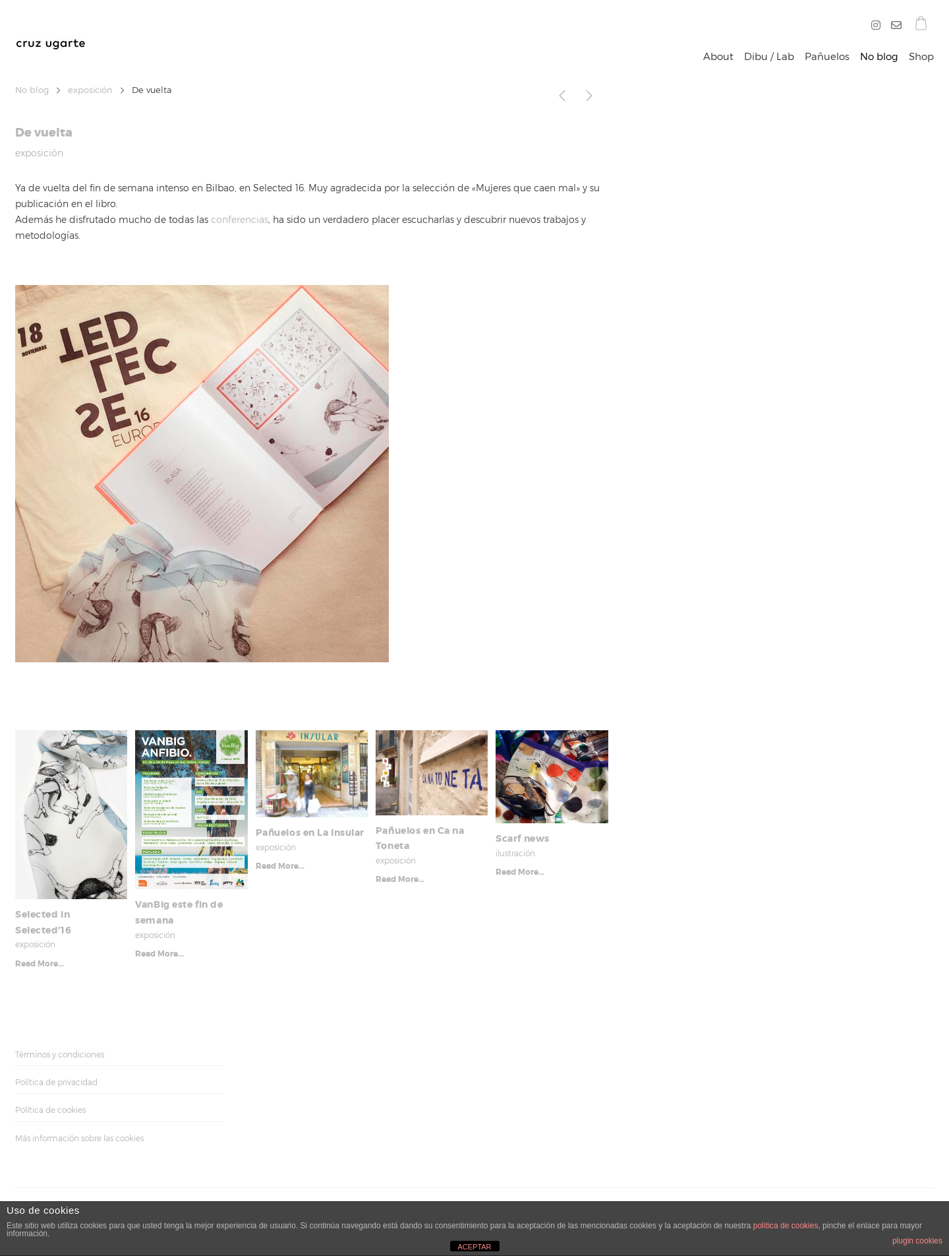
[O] (894, 26)
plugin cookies (917, 1240)
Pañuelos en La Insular (310, 832)
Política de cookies (50, 1110)
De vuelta (43, 133)
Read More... (39, 963)
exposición (90, 90)
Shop (921, 57)
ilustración (515, 853)
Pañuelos (827, 57)
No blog (879, 57)
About (718, 57)
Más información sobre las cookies (79, 1138)
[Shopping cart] (921, 25)
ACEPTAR (474, 1247)
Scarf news (523, 838)
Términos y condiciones (59, 1054)
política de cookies (786, 1225)
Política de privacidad (56, 1082)
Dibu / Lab (769, 57)
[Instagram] (878, 26)
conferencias (239, 219)
